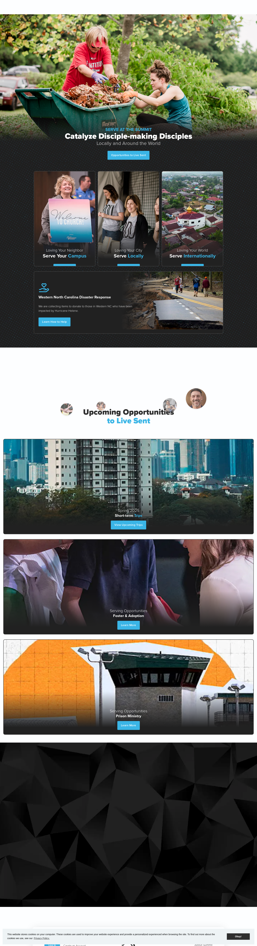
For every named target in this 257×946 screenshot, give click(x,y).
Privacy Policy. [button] (41, 938)
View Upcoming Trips (128, 525)
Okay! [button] (238, 936)
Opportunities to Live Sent (128, 155)
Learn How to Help (55, 318)
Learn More (128, 625)
